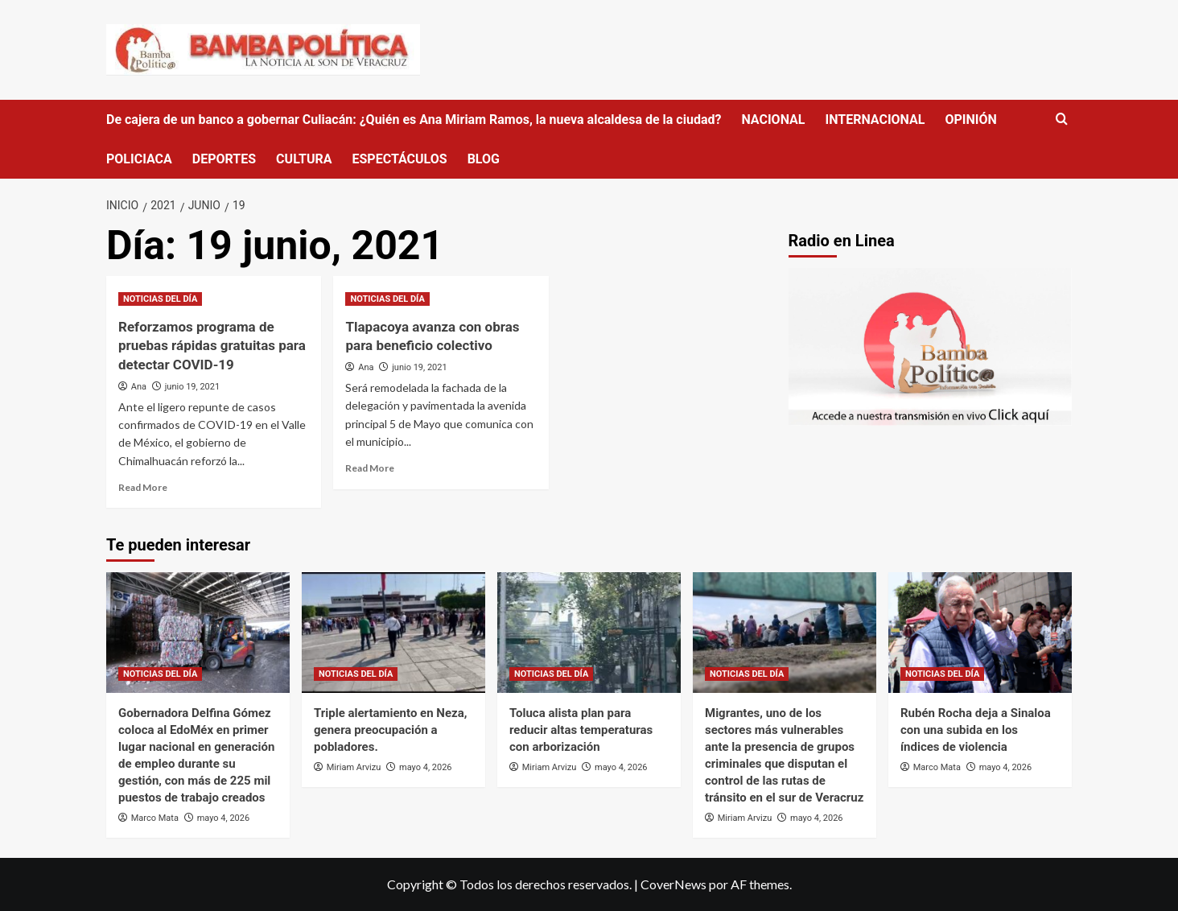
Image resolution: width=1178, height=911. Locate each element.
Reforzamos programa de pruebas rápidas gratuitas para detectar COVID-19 (212, 346)
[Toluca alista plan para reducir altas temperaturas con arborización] (589, 632)
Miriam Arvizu (354, 767)
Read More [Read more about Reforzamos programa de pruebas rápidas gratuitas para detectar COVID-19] (142, 487)
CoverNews (673, 884)
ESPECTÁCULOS (399, 159)
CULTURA (304, 159)
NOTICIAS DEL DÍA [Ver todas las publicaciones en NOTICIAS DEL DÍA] (160, 299)
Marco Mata (155, 818)
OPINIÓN (970, 119)
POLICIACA (139, 159)
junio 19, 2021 (192, 386)
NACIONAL (773, 119)
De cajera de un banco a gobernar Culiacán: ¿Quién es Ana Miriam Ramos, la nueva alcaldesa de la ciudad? (413, 119)
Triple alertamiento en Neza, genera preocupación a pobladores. (390, 730)
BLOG (483, 159)
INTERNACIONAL (875, 119)
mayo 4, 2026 (223, 818)
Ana (138, 386)
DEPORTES (224, 159)
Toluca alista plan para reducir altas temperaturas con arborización (581, 730)
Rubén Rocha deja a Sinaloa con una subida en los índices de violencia (975, 730)
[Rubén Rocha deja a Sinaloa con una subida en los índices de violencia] (980, 632)
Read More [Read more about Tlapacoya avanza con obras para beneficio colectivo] (369, 468)
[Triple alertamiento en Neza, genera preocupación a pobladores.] (393, 632)
